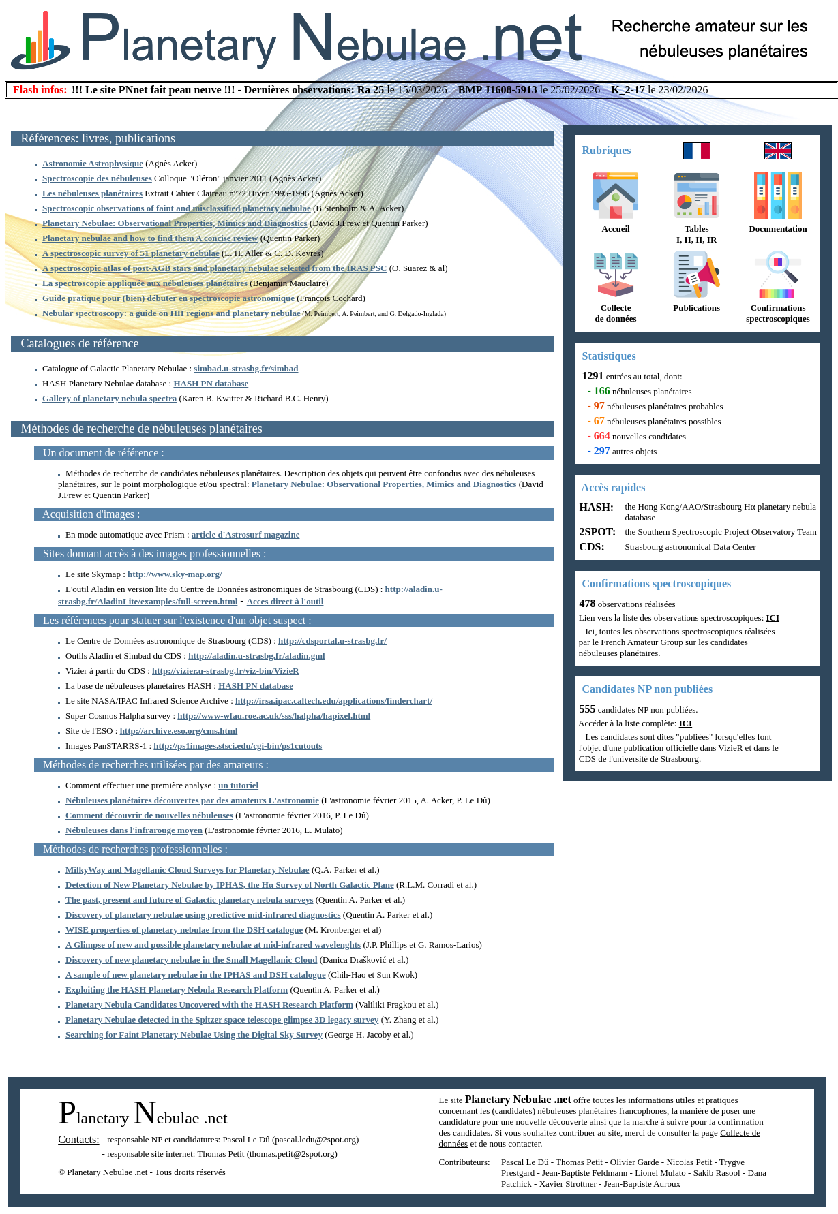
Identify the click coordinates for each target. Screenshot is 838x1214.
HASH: (595, 507)
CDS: (591, 546)
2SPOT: (596, 532)
